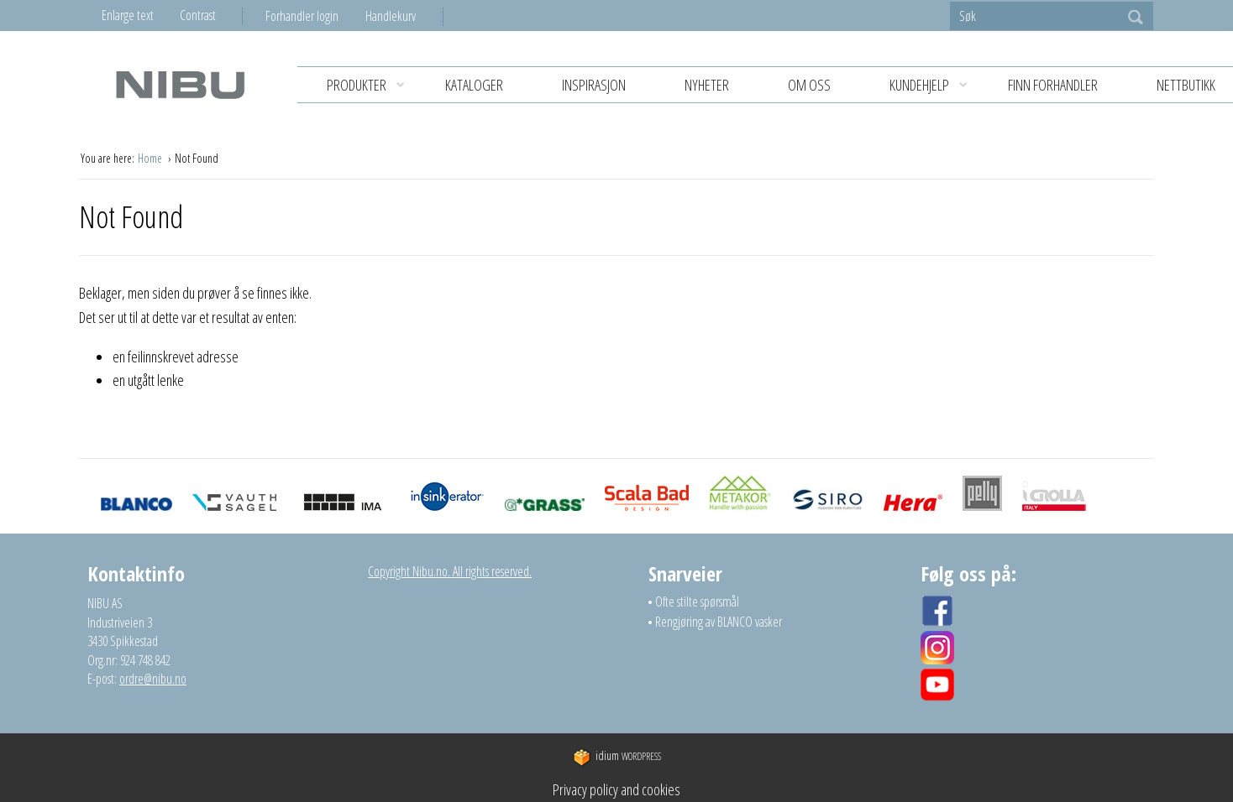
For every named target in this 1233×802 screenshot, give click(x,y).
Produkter (371, 85)
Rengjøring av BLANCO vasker (718, 621)
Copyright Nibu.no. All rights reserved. (450, 571)
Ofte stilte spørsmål (697, 601)
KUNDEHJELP (934, 85)
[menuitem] (315, 16)
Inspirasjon (594, 85)
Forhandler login (301, 16)
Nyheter (707, 85)
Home (151, 158)
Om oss (809, 85)
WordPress (617, 756)
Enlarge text (128, 15)
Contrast (198, 15)
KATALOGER (474, 85)
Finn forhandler (1053, 85)
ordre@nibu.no (152, 678)
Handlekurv (390, 16)
